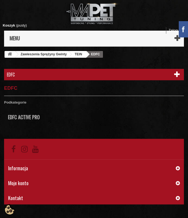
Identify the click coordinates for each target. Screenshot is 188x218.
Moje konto (18, 183)
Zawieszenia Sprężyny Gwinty (44, 54)
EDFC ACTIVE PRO (24, 117)
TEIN (78, 54)
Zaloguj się (177, 30)
